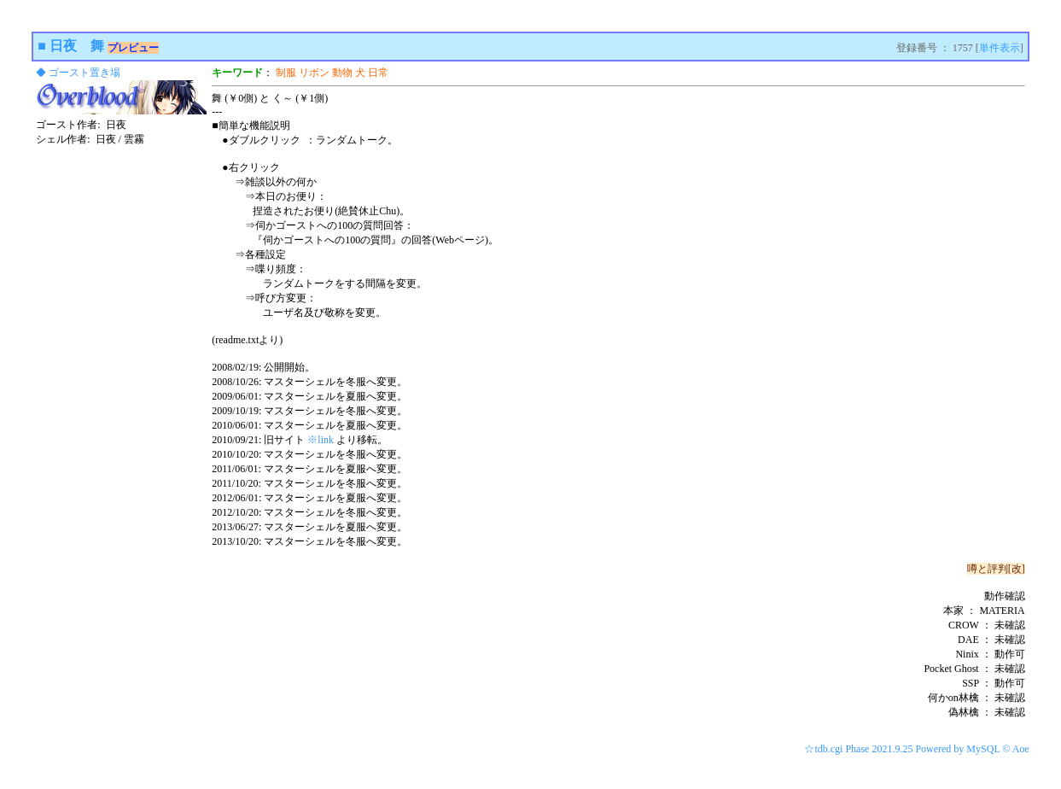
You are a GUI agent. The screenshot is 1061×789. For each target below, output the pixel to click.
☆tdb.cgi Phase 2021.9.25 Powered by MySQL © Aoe (916, 749)
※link (320, 440)
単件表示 (999, 48)
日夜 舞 (77, 45)
